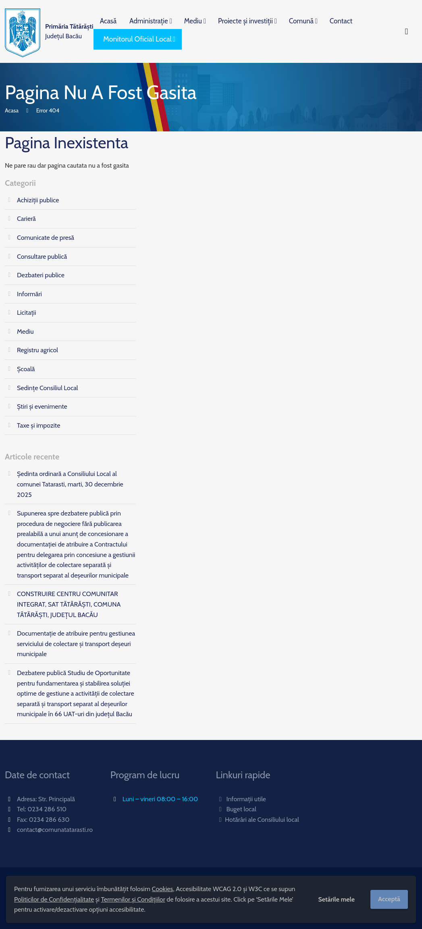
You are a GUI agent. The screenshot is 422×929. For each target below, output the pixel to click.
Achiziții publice (38, 200)
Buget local (236, 809)
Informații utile (241, 799)
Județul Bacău (69, 31)
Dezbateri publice (40, 275)
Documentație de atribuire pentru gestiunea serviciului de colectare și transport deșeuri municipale (76, 644)
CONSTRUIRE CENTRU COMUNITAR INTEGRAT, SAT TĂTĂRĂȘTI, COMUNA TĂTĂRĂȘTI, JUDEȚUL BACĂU (69, 604)
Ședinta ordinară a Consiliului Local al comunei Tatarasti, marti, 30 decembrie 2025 (70, 484)
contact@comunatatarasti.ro (55, 829)
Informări (29, 294)
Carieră (26, 218)
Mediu (25, 331)
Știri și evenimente (42, 406)
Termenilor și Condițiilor (133, 899)
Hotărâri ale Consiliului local (257, 819)
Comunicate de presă (45, 237)
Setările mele (336, 899)
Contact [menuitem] (341, 21)
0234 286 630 (49, 819)
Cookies (162, 889)
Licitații (26, 312)
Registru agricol (37, 350)
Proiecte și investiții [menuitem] (245, 21)
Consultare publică (42, 256)
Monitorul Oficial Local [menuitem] (137, 39)
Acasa (12, 110)
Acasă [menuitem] (108, 21)
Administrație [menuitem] (148, 21)
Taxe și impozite (38, 425)
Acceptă (389, 899)
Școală (26, 369)
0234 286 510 (47, 809)
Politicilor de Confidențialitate (54, 899)
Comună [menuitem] (301, 21)
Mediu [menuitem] (193, 21)
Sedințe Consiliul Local (47, 388)
